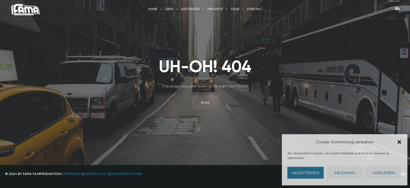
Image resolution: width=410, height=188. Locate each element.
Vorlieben (383, 173)
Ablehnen (344, 173)
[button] (399, 142)
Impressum (72, 174)
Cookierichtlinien (126, 174)
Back (205, 102)
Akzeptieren (305, 173)
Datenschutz (96, 174)
